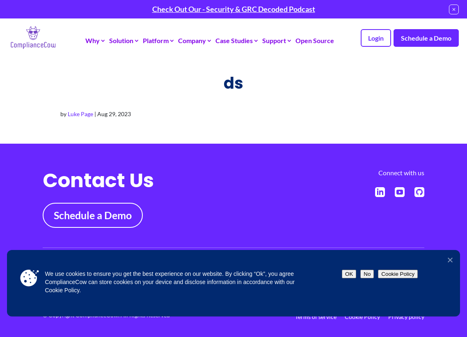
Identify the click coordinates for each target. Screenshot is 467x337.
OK (349, 274)
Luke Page (80, 113)
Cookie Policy (362, 316)
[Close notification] (454, 9)
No (367, 274)
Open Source (314, 40)
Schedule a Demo (426, 38)
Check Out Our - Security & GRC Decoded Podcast (233, 9)
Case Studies (234, 40)
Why (92, 40)
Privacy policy (406, 316)
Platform (156, 40)
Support (274, 40)
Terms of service (316, 316)
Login (376, 38)
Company (192, 40)
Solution (121, 40)
